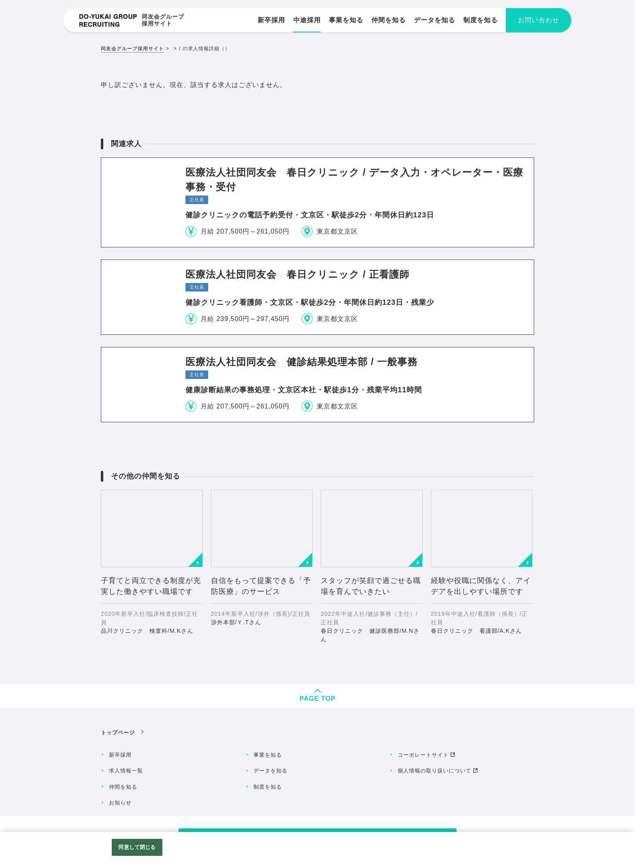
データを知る (271, 771)
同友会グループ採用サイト (132, 48)
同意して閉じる (137, 847)
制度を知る (268, 787)
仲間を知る (123, 787)
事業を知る (268, 755)
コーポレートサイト (423, 755)
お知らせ (120, 803)
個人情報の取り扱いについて (434, 771)
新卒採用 (120, 755)
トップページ (118, 733)
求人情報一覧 (126, 771)
